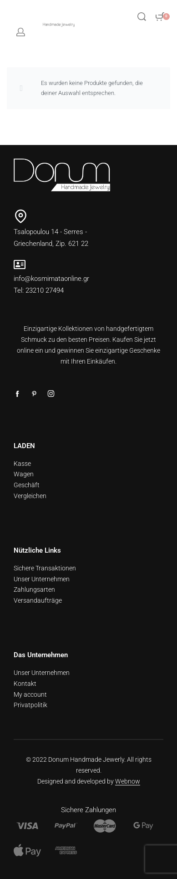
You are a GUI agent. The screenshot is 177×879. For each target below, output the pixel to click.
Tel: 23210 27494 (39, 290)
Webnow (127, 781)
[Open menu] (112, 16)
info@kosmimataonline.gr (51, 279)
